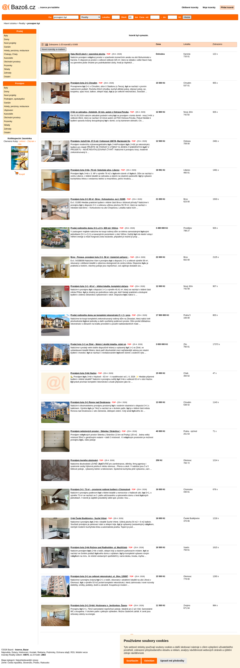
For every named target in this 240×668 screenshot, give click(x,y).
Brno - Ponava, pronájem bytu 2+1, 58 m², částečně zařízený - (99, 257)
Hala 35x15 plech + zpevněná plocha (87, 54)
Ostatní (7, 76)
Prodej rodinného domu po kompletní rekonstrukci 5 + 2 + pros (100, 315)
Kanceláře (8, 58)
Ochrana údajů (63, 652)
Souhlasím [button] (132, 660)
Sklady (7, 69)
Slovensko (27, 663)
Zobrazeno (217, 44)
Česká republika (15, 663)
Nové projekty (10, 43)
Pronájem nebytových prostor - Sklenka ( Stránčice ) (95, 431)
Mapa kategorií (7, 660)
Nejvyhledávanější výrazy (27, 660)
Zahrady (7, 73)
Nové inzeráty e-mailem (53, 49)
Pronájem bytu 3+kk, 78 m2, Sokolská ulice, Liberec (95, 170)
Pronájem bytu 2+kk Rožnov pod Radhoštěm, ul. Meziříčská (98, 547)
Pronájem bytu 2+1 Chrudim (83, 83)
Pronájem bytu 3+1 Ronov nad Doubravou (90, 402)
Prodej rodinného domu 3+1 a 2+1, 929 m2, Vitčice (94, 228)
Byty (6, 35)
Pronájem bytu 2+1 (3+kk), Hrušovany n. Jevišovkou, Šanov (98, 605)
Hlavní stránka (10, 23)
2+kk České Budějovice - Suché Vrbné (88, 518)
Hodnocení (23, 652)
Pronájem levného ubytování (84, 460)
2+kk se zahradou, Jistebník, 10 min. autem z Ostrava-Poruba (99, 112)
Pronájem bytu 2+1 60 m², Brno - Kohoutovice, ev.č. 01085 (97, 199)
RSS (72, 652)
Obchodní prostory (12, 62)
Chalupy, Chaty (11, 54)
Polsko (36, 663)
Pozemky (8, 65)
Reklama (41, 652)
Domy (6, 39)
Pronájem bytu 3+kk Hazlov (83, 373)
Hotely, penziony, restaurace (16, 50)
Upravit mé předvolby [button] (172, 660)
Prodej (19, 31)
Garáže (7, 47)
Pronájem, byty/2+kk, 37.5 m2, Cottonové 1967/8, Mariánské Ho (100, 141)
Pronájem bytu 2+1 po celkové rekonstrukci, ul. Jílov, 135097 (99, 576)
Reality (22, 23)
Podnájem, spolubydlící (14, 99)
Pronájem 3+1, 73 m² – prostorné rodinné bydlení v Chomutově (100, 489)
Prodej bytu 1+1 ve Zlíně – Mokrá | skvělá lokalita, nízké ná (98, 344)
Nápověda (5, 652)
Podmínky (50, 652)
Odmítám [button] (149, 660)
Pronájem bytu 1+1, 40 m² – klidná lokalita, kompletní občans (99, 286)
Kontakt (33, 652)
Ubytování (8, 110)
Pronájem (19, 83)
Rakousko (44, 663)
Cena (158, 44)
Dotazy (15, 652)
